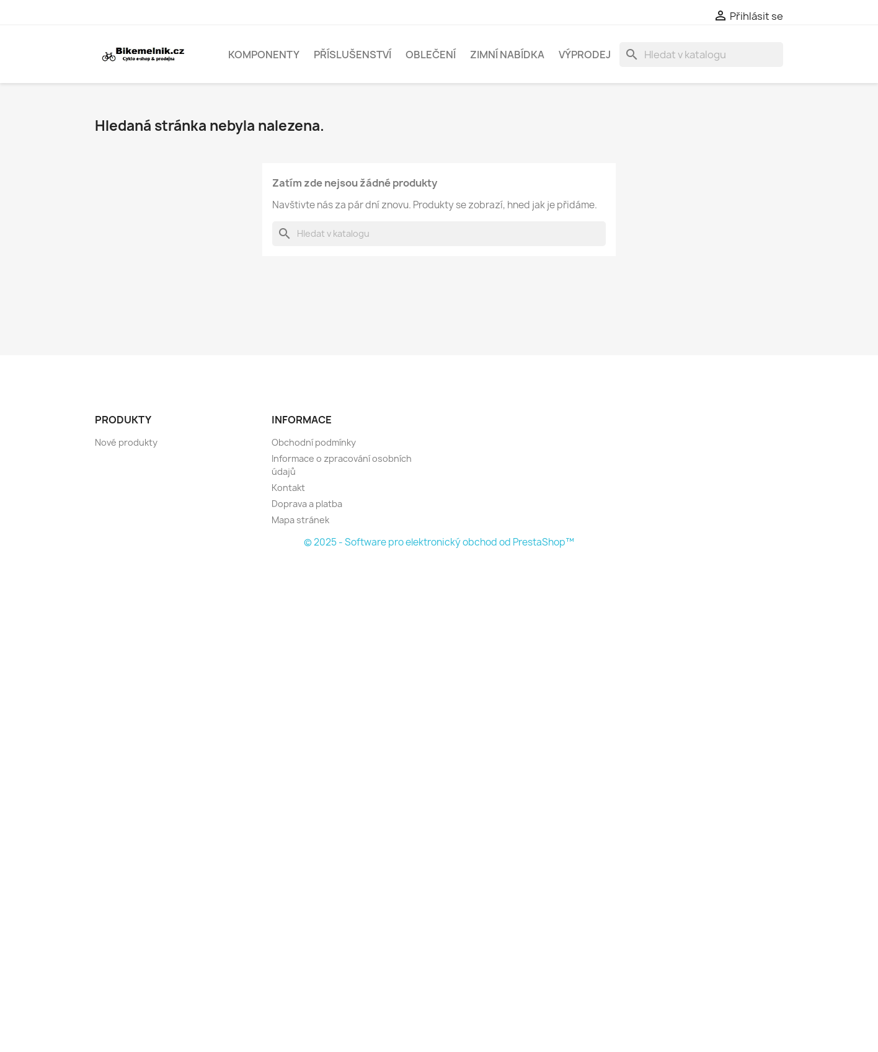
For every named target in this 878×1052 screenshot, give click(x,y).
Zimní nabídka (507, 54)
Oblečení (431, 54)
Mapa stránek (300, 520)
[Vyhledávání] (701, 54)
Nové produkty (126, 442)
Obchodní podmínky (314, 442)
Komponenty (263, 54)
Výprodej (585, 54)
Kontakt (288, 487)
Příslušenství (352, 54)
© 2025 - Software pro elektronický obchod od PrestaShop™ (439, 542)
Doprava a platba (307, 504)
